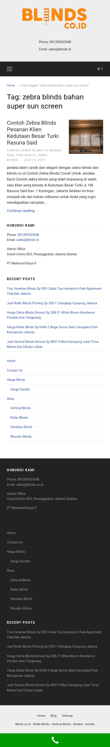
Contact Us (15, 370)
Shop (10, 399)
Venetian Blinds (21, 427)
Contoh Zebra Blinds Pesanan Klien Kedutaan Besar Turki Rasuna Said (33, 133)
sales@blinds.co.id (29, 484)
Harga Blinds (16, 380)
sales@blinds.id (59, 49)
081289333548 (60, 42)
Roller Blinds (19, 417)
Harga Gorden (20, 389)
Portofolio (25, 155)
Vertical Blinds (20, 408)
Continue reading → (23, 211)
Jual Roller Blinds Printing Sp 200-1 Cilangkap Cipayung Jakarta (52, 303)
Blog (53, 715)
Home (11, 361)
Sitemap (67, 715)
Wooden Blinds (21, 436)
